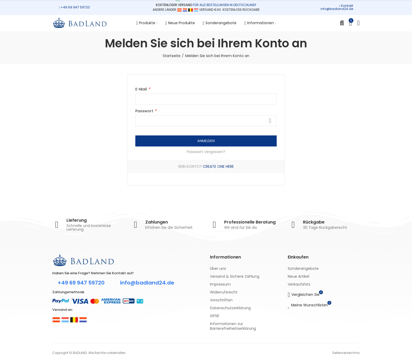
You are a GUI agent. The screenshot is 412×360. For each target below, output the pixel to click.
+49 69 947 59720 (75, 7)
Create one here (218, 166)
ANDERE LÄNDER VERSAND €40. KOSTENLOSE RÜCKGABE (206, 9)
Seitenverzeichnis (346, 353)
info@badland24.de (337, 9)
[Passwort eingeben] (206, 120)
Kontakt (347, 5)
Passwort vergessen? (206, 151)
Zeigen (270, 120)
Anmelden (206, 140)
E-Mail (141, 89)
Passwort (144, 111)
